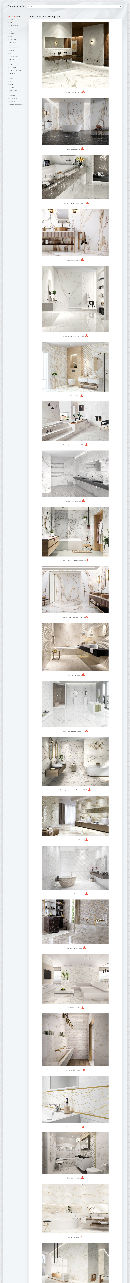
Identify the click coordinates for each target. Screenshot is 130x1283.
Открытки (12, 87)
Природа (12, 101)
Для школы (12, 67)
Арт (10, 81)
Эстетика (12, 95)
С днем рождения (14, 25)
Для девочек (13, 45)
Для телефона (13, 56)
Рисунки (11, 34)
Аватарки (12, 19)
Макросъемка (13, 98)
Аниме (11, 22)
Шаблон (11, 59)
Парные (11, 93)
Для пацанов (13, 39)
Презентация (13, 90)
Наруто (11, 53)
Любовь (12, 73)
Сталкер (11, 50)
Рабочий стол (13, 48)
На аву (11, 84)
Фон (10, 65)
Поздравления (13, 42)
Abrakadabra (16, 6)
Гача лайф (12, 36)
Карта (11, 79)
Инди (10, 31)
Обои (11, 107)
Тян (10, 28)
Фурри (11, 76)
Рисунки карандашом (16, 104)
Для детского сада (15, 70)
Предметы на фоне (15, 62)
